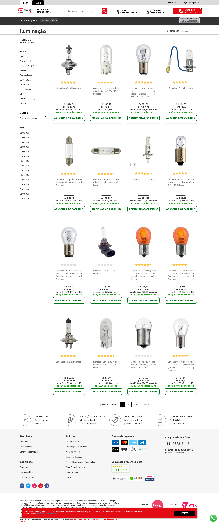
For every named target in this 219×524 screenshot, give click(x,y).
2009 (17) (24, 152)
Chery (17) (24, 70)
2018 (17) (24, 194)
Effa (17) (24, 56)
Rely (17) (24, 94)
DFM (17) (24, 103)
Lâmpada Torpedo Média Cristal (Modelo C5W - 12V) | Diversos (69, 181)
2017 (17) (24, 189)
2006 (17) (24, 138)
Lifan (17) (24, 85)
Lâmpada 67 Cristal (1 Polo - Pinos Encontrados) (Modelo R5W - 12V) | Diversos (143, 362)
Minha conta (25, 437)
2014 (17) (24, 175)
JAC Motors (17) (27, 80)
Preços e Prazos (73, 448)
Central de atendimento (30, 448)
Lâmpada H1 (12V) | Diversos (143, 178)
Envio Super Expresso (75, 463)
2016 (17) (24, 184)
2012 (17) (24, 166)
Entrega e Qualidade (75, 453)
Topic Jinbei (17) (27, 66)
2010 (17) (24, 156)
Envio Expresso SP (74, 468)
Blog (38, 3)
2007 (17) (24, 142)
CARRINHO (190, 10)
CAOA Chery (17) (27, 75)
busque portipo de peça (44, 11)
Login (185, 3)
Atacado (178, 3)
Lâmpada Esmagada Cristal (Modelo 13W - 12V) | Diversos (106, 362)
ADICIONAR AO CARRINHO (68, 116)
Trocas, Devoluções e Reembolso (80, 458)
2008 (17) (24, 147)
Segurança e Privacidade (76, 443)
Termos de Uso (72, 437)
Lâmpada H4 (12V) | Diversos (68, 88)
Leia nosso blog (26, 468)
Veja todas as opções (45, 117)
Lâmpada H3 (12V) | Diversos (180, 88)
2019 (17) (24, 198)
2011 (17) (24, 161)
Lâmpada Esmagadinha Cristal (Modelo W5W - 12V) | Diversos (106, 91)
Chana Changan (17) (28, 99)
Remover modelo (49, 20)
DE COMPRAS (190, 12)
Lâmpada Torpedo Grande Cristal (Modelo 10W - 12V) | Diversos (106, 181)
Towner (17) (25, 61)
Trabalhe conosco (27, 473)
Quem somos (25, 463)
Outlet (171, 3)
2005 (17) (24, 133)
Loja (25, 3)
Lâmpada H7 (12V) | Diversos (68, 359)
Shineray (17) (26, 89)
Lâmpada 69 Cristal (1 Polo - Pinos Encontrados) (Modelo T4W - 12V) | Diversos (181, 181)
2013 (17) (24, 170)
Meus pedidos (194, 3)
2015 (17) (24, 180)
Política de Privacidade (46, 514)
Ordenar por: (173, 31)
